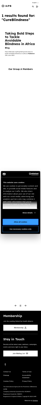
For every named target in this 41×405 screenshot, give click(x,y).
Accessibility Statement (26, 376)
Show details (28, 213)
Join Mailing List (20, 353)
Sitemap (6, 375)
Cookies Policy (8, 381)
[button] (35, 3)
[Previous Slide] (15, 305)
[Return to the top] (5, 365)
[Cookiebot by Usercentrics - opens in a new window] (29, 174)
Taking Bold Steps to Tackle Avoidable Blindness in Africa (20, 40)
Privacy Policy (27, 381)
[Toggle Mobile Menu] (37, 7)
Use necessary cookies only (20, 229)
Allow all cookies (20, 222)
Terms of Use (26, 372)
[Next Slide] (25, 305)
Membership (20, 328)
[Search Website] (32, 6)
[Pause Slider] (20, 305)
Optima (35, 401)
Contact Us (7, 372)
